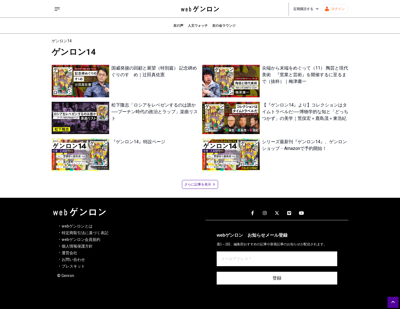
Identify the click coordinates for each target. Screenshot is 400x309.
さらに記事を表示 (200, 184)
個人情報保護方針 (77, 246)
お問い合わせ (73, 259)
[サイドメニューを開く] (57, 8)
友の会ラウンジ (224, 26)
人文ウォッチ (198, 26)
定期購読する (306, 9)
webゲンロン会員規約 (81, 239)
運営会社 (69, 253)
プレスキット (73, 266)
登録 (276, 278)
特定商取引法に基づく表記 (85, 233)
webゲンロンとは (77, 226)
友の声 (178, 26)
